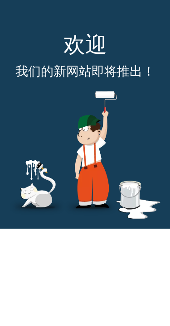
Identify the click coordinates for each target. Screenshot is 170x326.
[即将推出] (85, 155)
